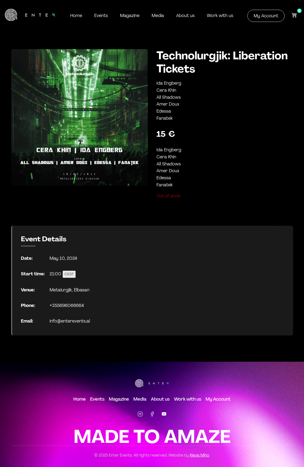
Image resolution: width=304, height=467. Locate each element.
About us (185, 15)
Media (158, 15)
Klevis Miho (199, 455)
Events (101, 15)
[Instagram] (140, 415)
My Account (266, 16)
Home (76, 15)
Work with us (220, 15)
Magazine (129, 15)
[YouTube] (164, 415)
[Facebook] (152, 415)
